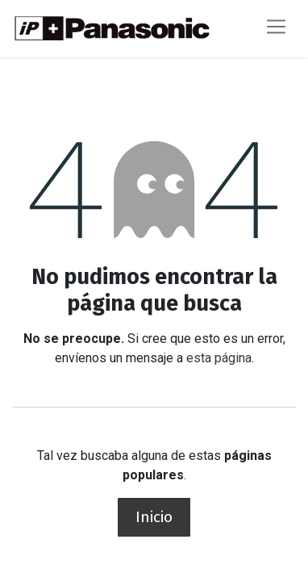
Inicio (154, 517)
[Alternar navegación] (276, 28)
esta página (219, 358)
